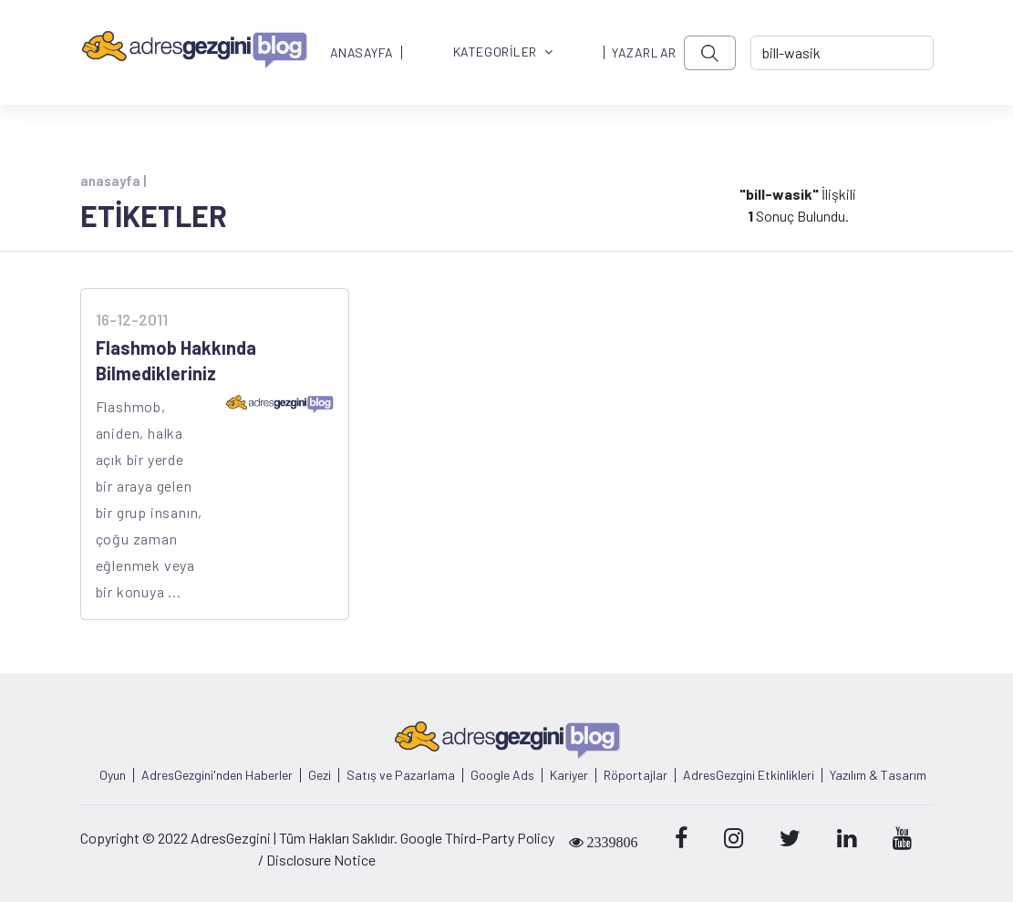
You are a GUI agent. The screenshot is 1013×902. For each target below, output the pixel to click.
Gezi (319, 775)
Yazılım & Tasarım (878, 775)
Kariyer (569, 775)
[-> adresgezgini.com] (842, 53)
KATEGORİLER (503, 52)
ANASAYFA (362, 53)
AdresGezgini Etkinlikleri (748, 775)
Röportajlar (635, 775)
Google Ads (502, 775)
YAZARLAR (644, 53)
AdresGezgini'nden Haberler (217, 775)
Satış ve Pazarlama (400, 775)
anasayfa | (113, 180)
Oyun (112, 775)
